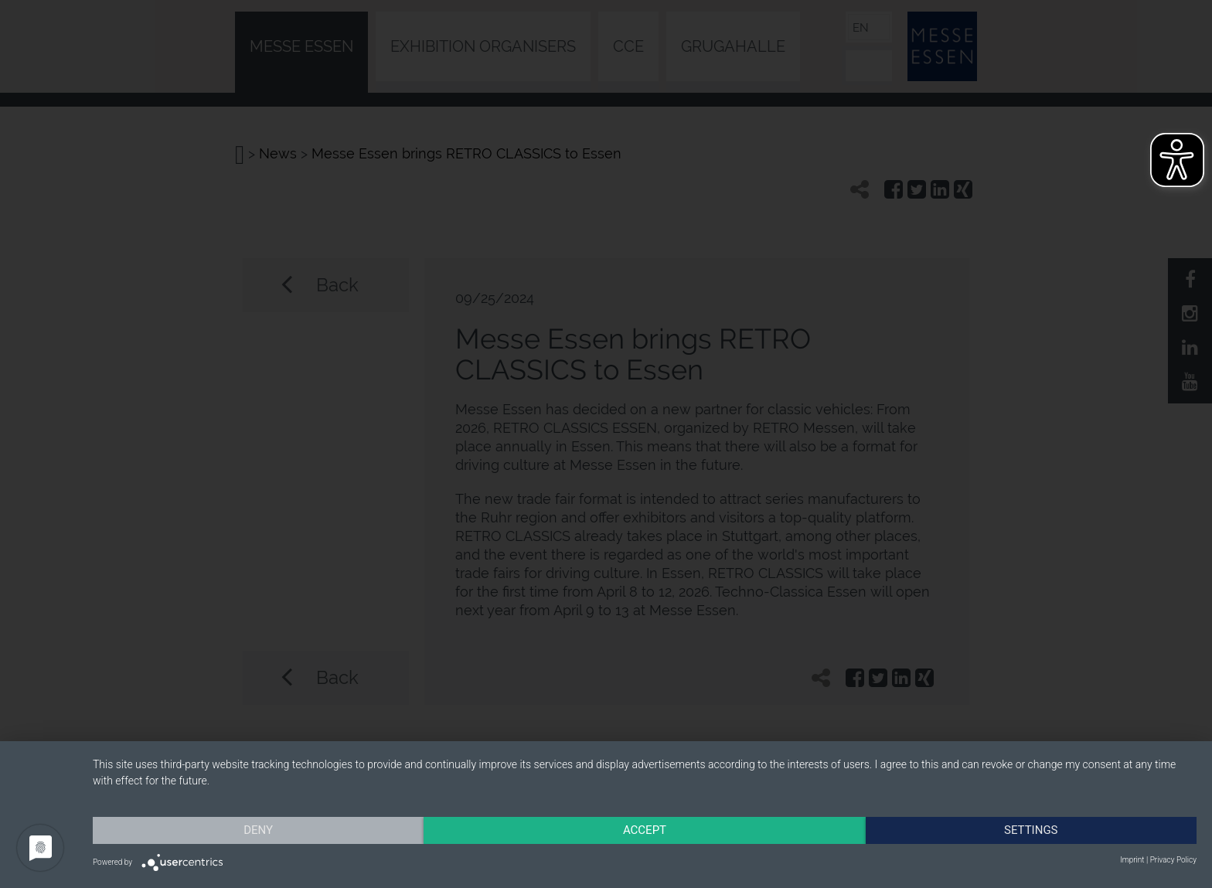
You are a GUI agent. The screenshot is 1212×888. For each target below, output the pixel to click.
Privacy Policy (1173, 860)
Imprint (1132, 860)
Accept (644, 830)
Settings (1031, 830)
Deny (258, 830)
